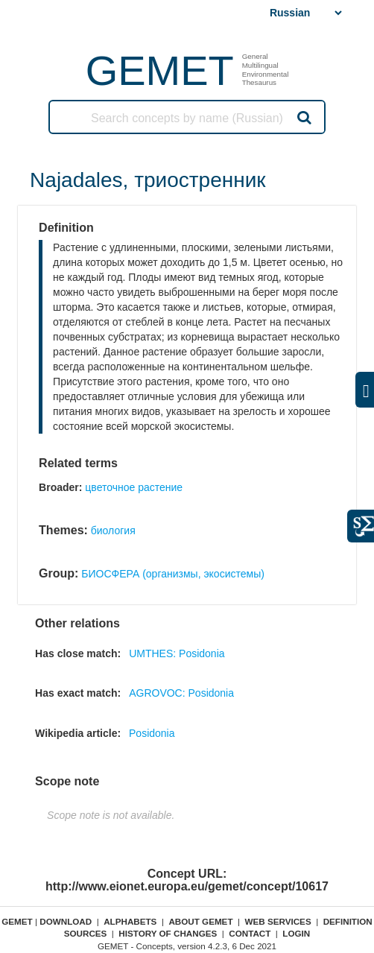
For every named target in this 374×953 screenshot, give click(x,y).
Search (303, 117)
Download (65, 921)
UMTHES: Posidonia (176, 653)
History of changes (167, 933)
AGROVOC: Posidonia (181, 693)
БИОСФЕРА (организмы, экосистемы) (172, 574)
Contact (249, 933)
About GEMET (200, 921)
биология (113, 530)
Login (296, 933)
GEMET (160, 70)
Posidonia (152, 733)
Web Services (278, 921)
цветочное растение (134, 487)
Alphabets (130, 921)
